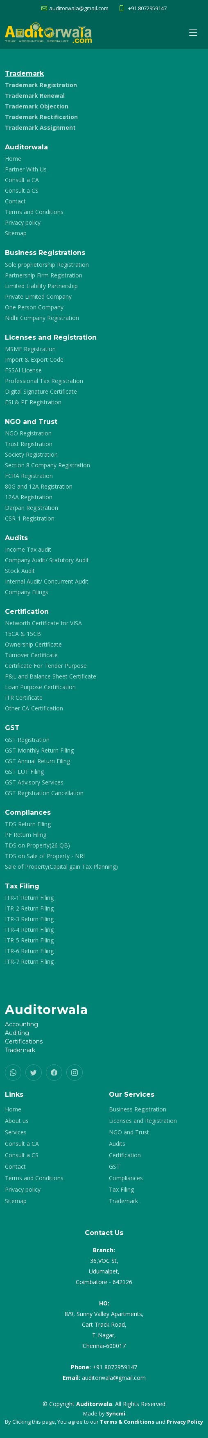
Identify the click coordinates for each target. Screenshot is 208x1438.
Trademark (123, 1201)
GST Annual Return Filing (37, 761)
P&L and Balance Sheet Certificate (50, 676)
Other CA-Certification (34, 708)
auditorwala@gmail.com (114, 1378)
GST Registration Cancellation (44, 793)
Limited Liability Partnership (41, 286)
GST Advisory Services (34, 782)
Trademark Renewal (35, 96)
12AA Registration (28, 497)
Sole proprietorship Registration (47, 265)
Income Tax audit (28, 549)
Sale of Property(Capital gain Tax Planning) (61, 867)
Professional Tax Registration (44, 381)
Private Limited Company (38, 297)
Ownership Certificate (33, 644)
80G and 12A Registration (38, 486)
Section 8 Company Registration (47, 465)
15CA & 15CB (23, 634)
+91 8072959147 (147, 8)
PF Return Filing (25, 835)
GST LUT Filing (24, 772)
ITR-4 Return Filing (29, 930)
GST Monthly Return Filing (39, 750)
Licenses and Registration (143, 1121)
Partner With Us (26, 169)
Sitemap (16, 233)
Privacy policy (23, 222)
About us (17, 1121)
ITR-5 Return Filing (29, 940)
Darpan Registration (31, 508)
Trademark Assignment (40, 128)
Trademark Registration (41, 85)
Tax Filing (121, 1189)
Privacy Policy (185, 1421)
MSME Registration (30, 349)
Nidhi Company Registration (42, 318)
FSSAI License (23, 370)
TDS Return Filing (28, 824)
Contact (15, 201)
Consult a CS (21, 191)
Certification (125, 1155)
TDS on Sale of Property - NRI (45, 856)
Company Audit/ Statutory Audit (47, 560)
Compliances (126, 1178)
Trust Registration (28, 444)
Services (16, 1132)
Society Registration (31, 455)
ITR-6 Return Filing (29, 951)
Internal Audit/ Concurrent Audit (46, 581)
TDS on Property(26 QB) (37, 845)
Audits (117, 1144)
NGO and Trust (129, 1132)
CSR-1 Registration (29, 518)
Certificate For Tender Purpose (46, 666)
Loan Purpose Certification (40, 687)
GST (114, 1167)
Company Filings (26, 592)
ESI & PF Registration (33, 402)
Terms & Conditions (127, 1421)
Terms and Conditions (34, 212)
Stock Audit (20, 571)
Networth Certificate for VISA (43, 623)
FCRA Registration (29, 476)
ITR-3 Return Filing (29, 919)
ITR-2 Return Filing (29, 908)
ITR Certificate (24, 698)
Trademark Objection (36, 106)
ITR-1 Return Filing (29, 898)
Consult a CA (22, 180)
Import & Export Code (34, 360)
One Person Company (34, 307)
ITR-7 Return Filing (29, 962)
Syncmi (115, 1413)
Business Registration (137, 1109)
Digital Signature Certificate (41, 391)
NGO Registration (28, 433)
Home (13, 159)
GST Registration (27, 740)
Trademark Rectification (41, 117)
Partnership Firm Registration (43, 275)
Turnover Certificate (31, 655)
